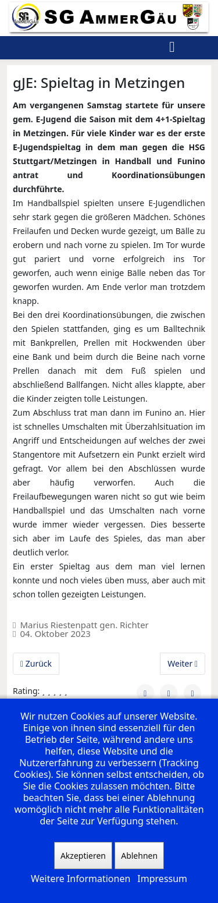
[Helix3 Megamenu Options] (171, 47)
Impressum (162, 878)
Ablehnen (139, 855)
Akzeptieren (83, 855)
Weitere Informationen (80, 878)
